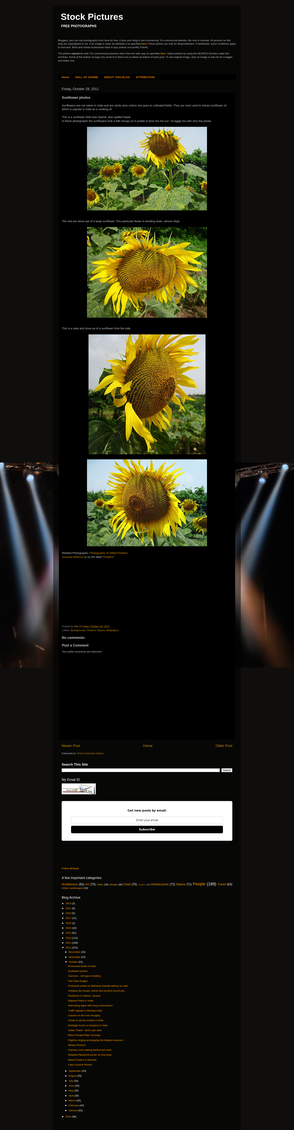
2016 (69, 923)
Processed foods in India (82, 966)
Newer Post (71, 746)
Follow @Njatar (70, 868)
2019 (69, 913)
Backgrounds (78, 630)
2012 (69, 942)
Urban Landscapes (72, 888)
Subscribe (147, 829)
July (71, 1080)
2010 (69, 1116)
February (74, 1105)
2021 (69, 908)
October (73, 961)
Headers (142, 884)
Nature (101, 630)
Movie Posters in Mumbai (82, 1059)
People (199, 884)
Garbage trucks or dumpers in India (88, 1025)
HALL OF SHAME (86, 77)
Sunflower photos (78, 971)
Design (113, 884)
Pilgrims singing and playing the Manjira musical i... (96, 1040)
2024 (69, 903)
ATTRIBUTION (145, 77)
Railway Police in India (80, 1000)
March (72, 1100)
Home (65, 77)
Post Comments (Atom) (90, 753)
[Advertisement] (90, 586)
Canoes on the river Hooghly (84, 1015)
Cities (100, 884)
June (72, 1085)
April (71, 1095)
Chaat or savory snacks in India (85, 1020)
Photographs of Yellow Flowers (109, 553)
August (73, 1075)
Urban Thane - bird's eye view (85, 1030)
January (73, 1110)
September (75, 1070)
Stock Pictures (92, 17)
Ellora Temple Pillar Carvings (84, 1035)
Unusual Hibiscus (72, 556)
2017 (69, 918)
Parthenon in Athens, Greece (84, 995)
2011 (69, 947)
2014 (69, 932)
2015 (69, 928)
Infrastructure (160, 884)
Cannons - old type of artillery (84, 976)
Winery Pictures (77, 1045)
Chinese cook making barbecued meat (89, 1050)
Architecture (70, 884)
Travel (222, 884)
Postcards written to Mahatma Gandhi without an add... (99, 985)
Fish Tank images (78, 981)
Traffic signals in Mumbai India (85, 1010)
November (75, 957)
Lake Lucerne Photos (80, 1064)
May (71, 1090)
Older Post (224, 746)
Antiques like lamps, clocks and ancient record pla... (97, 990)
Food (127, 884)
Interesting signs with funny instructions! (90, 1005)
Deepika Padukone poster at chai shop (90, 1054)
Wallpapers (112, 630)
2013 (69, 937)
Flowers (108, 556)
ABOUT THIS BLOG (117, 77)
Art (87, 884)
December (75, 952)
